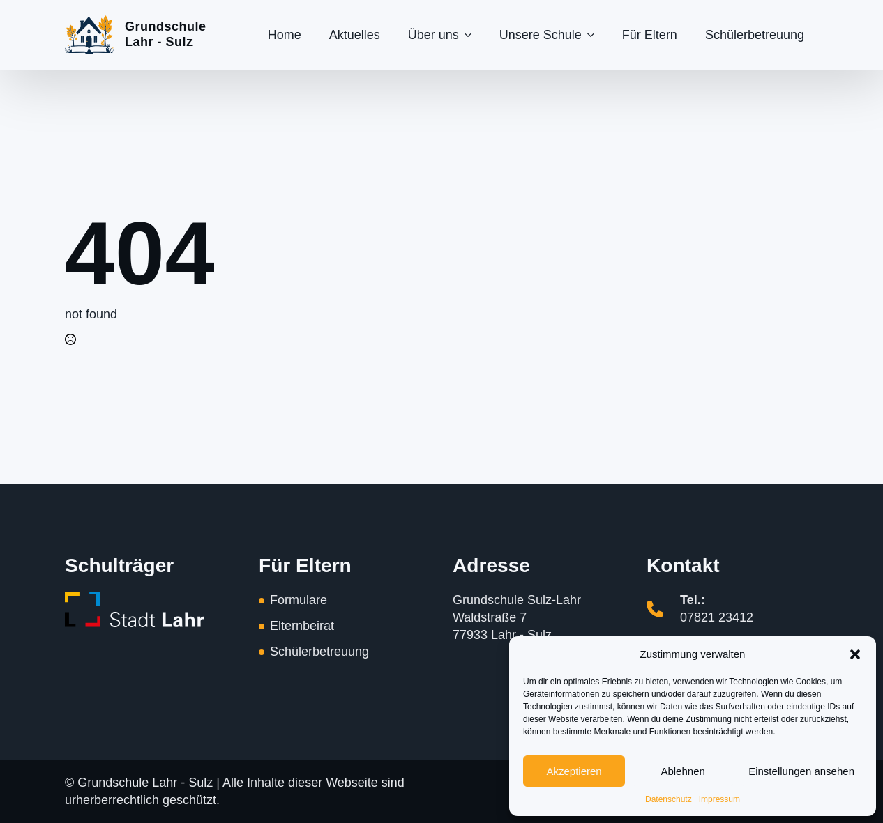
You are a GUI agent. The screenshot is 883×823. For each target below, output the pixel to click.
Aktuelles (354, 35)
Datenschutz (668, 799)
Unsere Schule (540, 35)
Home (284, 35)
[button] (855, 654)
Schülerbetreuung (754, 35)
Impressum (719, 799)
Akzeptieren (573, 771)
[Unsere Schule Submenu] (595, 35)
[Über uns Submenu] (472, 35)
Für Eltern (649, 35)
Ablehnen (682, 771)
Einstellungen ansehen (801, 771)
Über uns (433, 35)
